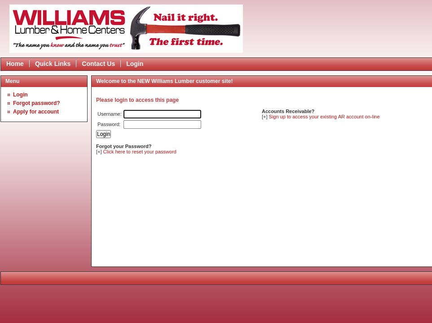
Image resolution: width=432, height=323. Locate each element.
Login (134, 63)
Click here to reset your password (139, 151)
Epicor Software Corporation (126, 28)
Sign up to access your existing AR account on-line (324, 116)
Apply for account (36, 112)
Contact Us (98, 63)
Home (15, 63)
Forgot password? (36, 103)
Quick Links (53, 63)
